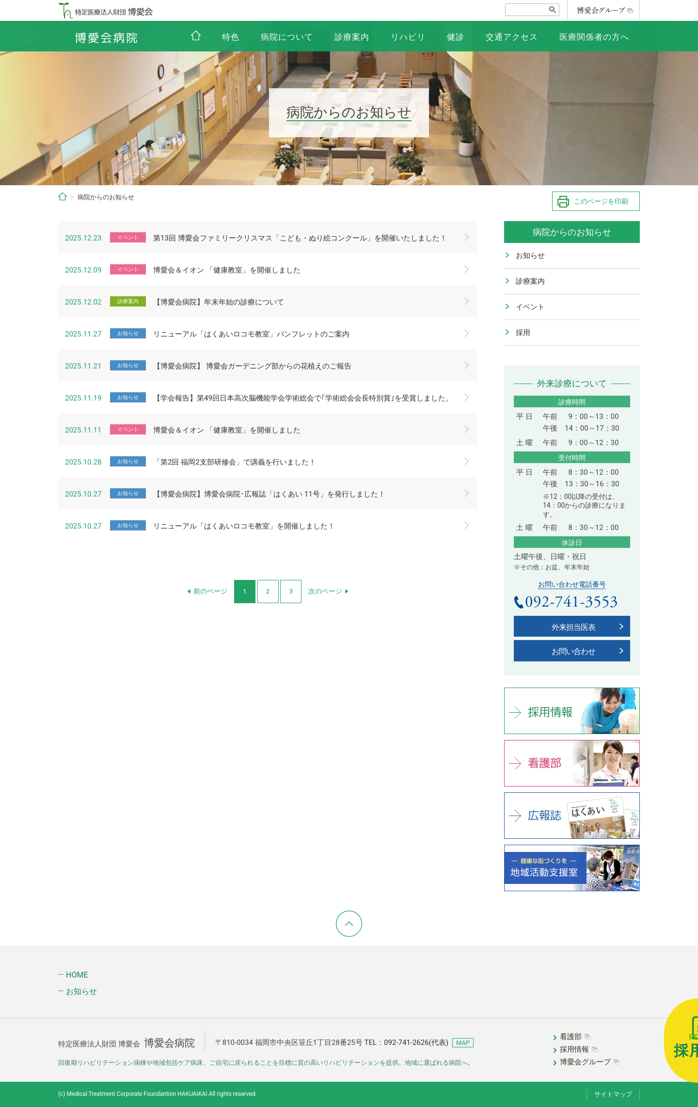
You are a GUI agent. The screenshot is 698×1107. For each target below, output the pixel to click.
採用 (523, 332)
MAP (463, 1042)
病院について (287, 37)
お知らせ (530, 255)
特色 (230, 37)
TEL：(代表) (406, 1042)
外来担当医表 (573, 627)
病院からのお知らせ (572, 232)
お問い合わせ (573, 651)
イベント (530, 307)
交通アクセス (512, 37)
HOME (77, 974)
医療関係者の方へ (594, 37)
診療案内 (351, 37)
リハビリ (408, 37)
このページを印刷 (601, 201)
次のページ (325, 591)
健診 (455, 37)
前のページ (210, 591)
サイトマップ (613, 1094)
